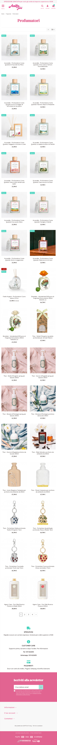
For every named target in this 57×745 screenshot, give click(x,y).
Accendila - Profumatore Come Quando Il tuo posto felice (14, 221)
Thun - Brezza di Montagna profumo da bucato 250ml (42, 415)
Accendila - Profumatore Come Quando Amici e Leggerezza (14, 259)
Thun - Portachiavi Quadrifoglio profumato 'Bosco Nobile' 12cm (43, 529)
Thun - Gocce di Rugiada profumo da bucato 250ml (14, 453)
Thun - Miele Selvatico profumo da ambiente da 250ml (43, 453)
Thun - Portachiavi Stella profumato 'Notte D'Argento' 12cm (14, 529)
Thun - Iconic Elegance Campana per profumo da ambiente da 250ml (14, 491)
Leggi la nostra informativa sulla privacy (28, 694)
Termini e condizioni (37, 725)
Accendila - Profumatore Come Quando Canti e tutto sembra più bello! (14, 182)
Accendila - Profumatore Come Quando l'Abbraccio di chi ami (43, 259)
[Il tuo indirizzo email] (26, 687)
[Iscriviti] (41, 687)
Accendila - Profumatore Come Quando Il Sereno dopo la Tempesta (42, 103)
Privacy (30, 725)
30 (52, 29)
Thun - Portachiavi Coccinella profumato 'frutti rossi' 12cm (14, 567)
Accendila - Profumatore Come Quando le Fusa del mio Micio (14, 64)
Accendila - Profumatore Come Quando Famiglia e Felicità (43, 221)
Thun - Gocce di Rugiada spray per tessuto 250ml (43, 376)
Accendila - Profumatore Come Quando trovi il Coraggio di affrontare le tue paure (14, 104)
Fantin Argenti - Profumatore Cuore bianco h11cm (14, 297)
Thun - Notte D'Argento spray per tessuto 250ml (14, 376)
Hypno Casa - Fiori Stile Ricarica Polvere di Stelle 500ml (14, 605)
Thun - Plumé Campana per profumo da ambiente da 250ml (42, 491)
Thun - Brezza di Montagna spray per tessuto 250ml (14, 415)
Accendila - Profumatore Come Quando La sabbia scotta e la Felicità (43, 143)
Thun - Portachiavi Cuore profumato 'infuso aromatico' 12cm (42, 567)
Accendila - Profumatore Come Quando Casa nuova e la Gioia (43, 181)
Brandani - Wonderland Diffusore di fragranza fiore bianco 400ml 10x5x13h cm (14, 337)
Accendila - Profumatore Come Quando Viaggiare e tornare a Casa (14, 143)
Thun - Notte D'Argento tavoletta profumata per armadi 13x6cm (42, 337)
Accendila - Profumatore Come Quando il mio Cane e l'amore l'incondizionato (43, 64)
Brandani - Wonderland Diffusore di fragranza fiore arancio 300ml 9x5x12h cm (42, 298)
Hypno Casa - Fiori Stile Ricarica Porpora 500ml (43, 605)
